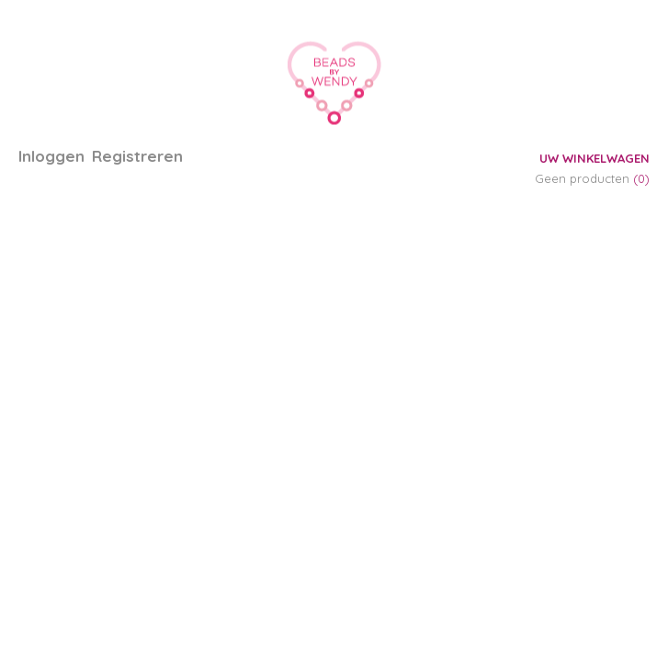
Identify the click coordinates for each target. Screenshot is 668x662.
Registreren (137, 156)
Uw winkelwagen (594, 158)
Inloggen (51, 156)
